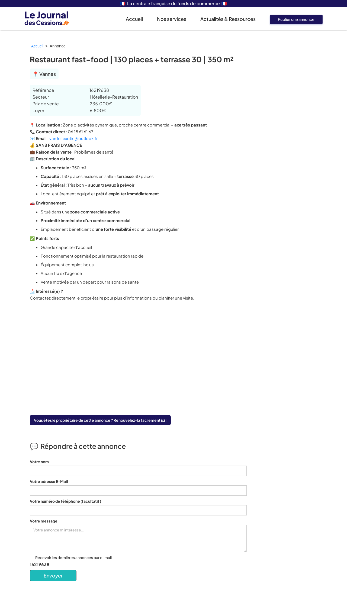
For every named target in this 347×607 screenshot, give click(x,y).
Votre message (43, 520)
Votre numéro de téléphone (65, 501)
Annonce (58, 46)
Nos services (171, 19)
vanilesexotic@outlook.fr (73, 138)
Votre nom (39, 461)
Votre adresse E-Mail (49, 481)
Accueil (134, 19)
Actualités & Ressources (228, 19)
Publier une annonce (296, 19)
